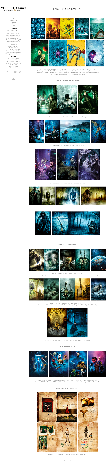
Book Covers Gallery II (13, 60)
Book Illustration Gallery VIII (13, 41)
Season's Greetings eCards (13, 63)
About (13, 18)
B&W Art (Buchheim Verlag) (13, 52)
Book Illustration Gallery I (13, 30)
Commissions (13, 20)
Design (13, 56)
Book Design (13, 68)
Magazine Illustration (13, 46)
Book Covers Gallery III (13, 61)
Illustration (13, 28)
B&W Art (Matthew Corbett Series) (13, 54)
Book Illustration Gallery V (13, 37)
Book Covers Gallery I (13, 58)
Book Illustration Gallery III (13, 33)
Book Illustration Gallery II (13, 32)
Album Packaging (13, 66)
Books (13, 26)
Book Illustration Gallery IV (13, 35)
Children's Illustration (13, 43)
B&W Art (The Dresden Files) (13, 51)
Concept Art (13, 44)
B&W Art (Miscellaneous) (13, 49)
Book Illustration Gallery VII (13, 40)
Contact (13, 22)
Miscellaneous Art (13, 48)
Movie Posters (13, 65)
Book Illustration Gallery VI (13, 38)
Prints (13, 24)
